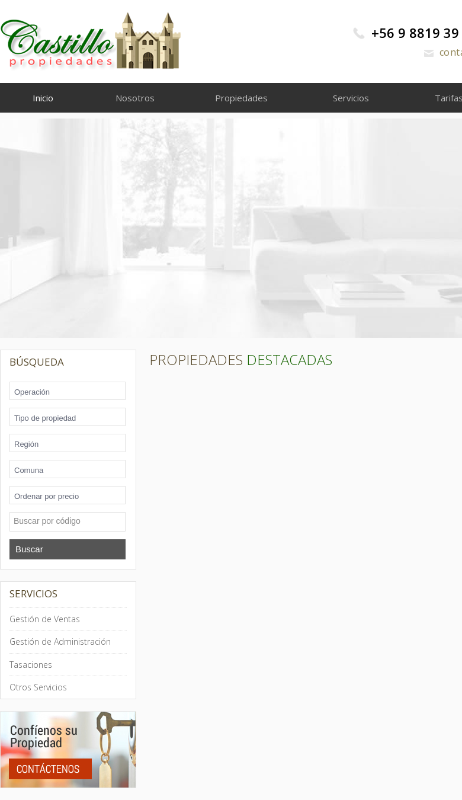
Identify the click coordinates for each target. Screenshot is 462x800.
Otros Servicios (38, 687)
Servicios (351, 98)
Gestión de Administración (60, 641)
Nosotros (135, 98)
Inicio (43, 98)
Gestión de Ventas (44, 619)
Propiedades (241, 98)
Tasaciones (30, 664)
